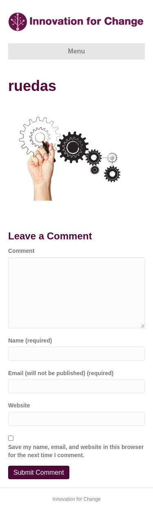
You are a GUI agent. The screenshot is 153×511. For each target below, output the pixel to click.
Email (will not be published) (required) (60, 373)
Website (19, 405)
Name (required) (30, 340)
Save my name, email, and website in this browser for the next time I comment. (76, 451)
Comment (21, 251)
